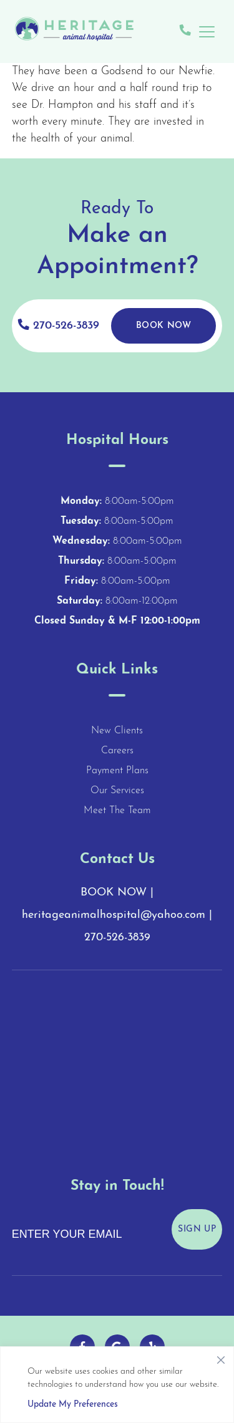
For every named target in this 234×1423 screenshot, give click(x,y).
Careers (117, 751)
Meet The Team (117, 811)
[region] (117, 1384)
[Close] (220, 1356)
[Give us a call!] (185, 31)
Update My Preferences (72, 1404)
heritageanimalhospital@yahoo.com (113, 915)
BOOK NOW (113, 893)
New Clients (117, 731)
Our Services (117, 791)
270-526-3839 (58, 325)
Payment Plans (117, 771)
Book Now (163, 325)
